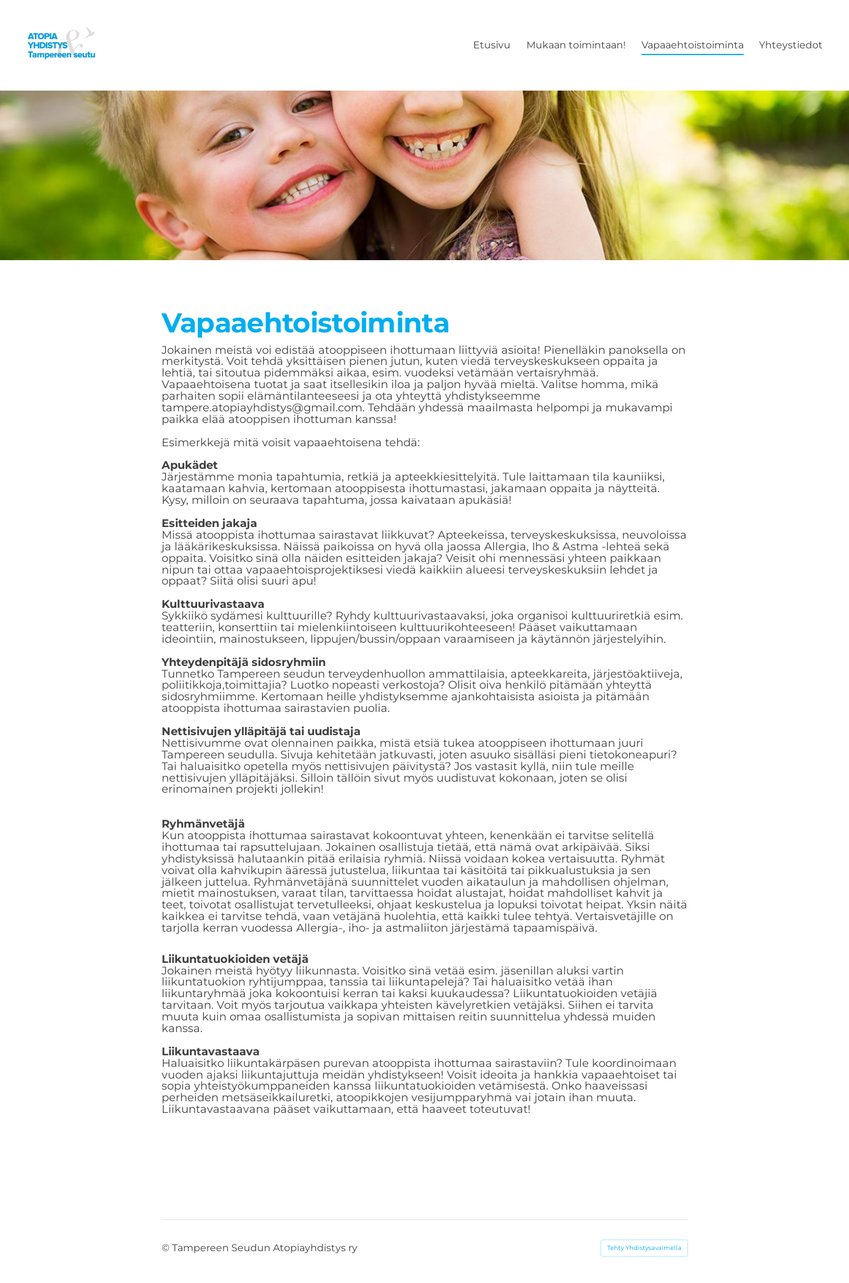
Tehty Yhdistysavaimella (644, 1248)
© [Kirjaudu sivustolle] (167, 1248)
